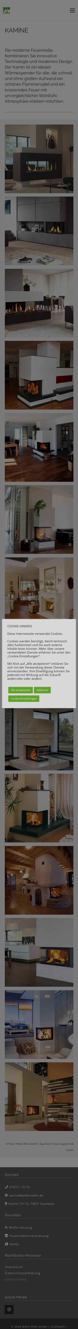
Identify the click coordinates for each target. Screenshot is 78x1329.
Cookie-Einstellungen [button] (24, 698)
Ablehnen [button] (42, 690)
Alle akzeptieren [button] (20, 690)
